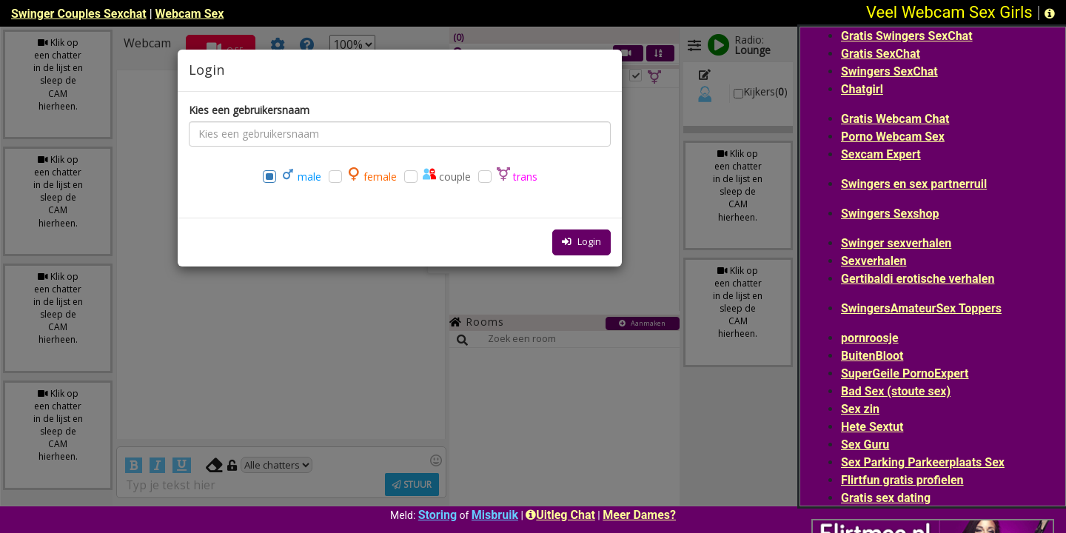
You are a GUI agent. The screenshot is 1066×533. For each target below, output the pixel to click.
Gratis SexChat (880, 54)
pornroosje (870, 338)
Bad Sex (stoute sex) (896, 391)
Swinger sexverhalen (896, 243)
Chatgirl (862, 89)
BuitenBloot (872, 356)
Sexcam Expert (881, 154)
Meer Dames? (639, 515)
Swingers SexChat (889, 71)
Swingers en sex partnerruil (914, 184)
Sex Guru (865, 445)
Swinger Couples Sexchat (79, 14)
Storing (437, 515)
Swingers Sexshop (890, 214)
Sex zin (860, 409)
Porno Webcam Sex (893, 137)
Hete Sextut (872, 427)
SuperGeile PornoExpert (905, 373)
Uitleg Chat (560, 515)
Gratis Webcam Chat (895, 119)
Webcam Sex (189, 14)
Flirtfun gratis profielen (902, 480)
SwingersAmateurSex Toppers (921, 308)
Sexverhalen (874, 261)
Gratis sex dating (886, 498)
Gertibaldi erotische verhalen (917, 279)
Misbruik (495, 515)
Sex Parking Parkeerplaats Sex (923, 462)
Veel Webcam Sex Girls (949, 12)
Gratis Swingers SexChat (907, 36)
